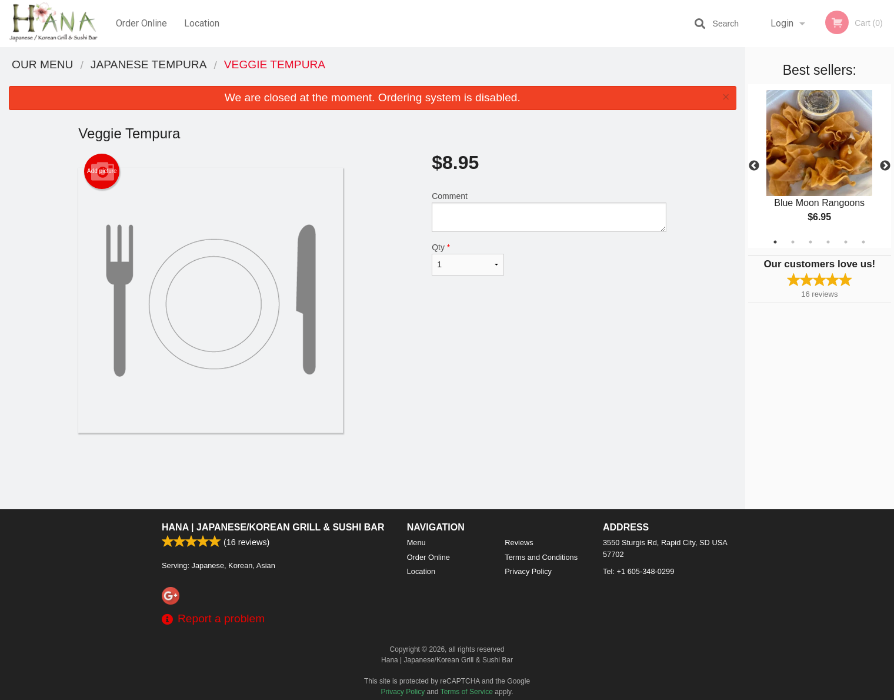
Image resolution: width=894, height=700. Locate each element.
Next (885, 166)
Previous (754, 166)
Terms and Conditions (541, 557)
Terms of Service (467, 692)
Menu (416, 542)
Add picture (102, 171)
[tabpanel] (819, 166)
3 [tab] (810, 242)
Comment (549, 211)
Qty (467, 259)
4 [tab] (828, 242)
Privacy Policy (528, 571)
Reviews (519, 542)
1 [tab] (775, 242)
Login (781, 23)
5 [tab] (846, 242)
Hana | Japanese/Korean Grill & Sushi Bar (273, 527)
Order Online (141, 23)
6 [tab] (863, 242)
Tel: (638, 571)
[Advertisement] (372, 471)
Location (201, 23)
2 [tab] (793, 242)
